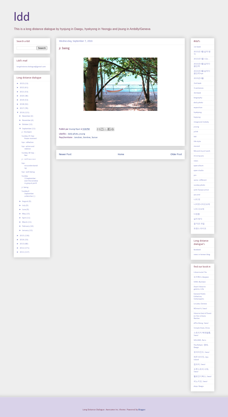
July (24, 206)
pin (195, 175)
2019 (22, 100)
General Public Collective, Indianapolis (199, 296)
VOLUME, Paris (200, 340)
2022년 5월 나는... (202, 59)
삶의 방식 (198, 219)
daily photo (73, 134)
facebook (197, 250)
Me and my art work (202, 151)
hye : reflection (28, 142)
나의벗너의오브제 (202, 204)
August (25, 201)
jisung (82, 134)
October (25, 124)
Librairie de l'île (200, 272)
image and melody (201, 122)
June (24, 210)
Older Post (176, 154)
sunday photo (199, 185)
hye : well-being (28, 172)
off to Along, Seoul (201, 323)
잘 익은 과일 (199, 224)
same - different (200, 180)
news (196, 161)
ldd (22, 17)
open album (198, 166)
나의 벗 (197, 200)
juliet (196, 132)
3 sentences (198, 88)
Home (121, 154)
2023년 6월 (199, 78)
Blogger (141, 410)
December (26, 116)
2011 (22, 252)
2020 (22, 96)
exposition (198, 108)
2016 (22, 113)
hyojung (197, 117)
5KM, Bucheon (200, 282)
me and (197, 146)
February (26, 226)
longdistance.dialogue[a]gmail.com (31, 67)
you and (197, 195)
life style (197, 141)
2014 (22, 240)
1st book (197, 47)
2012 (22, 248)
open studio (198, 171)
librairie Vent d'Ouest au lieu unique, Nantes (202, 315)
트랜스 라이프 (200, 229)
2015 (22, 236)
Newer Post (65, 154)
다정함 (197, 214)
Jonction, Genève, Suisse (86, 137)
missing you (199, 156)
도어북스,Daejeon (201, 277)
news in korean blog (202, 255)
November (26, 120)
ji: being (25, 187)
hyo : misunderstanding (30, 165)
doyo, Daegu (199, 386)
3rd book (197, 93)
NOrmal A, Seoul (200, 309)
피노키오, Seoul (200, 382)
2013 (22, 244)
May (24, 214)
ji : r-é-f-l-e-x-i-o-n (29, 159)
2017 (22, 108)
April (24, 218)
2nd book (197, 83)
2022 (22, 88)
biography (198, 98)
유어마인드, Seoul (201, 352)
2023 (22, 84)
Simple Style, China (202, 328)
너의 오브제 (199, 209)
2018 (22, 104)
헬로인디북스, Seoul (202, 377)
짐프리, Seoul (199, 365)
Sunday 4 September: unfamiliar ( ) (28, 193)
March (25, 222)
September (27, 129)
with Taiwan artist (201, 190)
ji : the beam (27, 132)
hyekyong (198, 112)
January (25, 231)
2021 (22, 92)
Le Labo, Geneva (200, 304)
